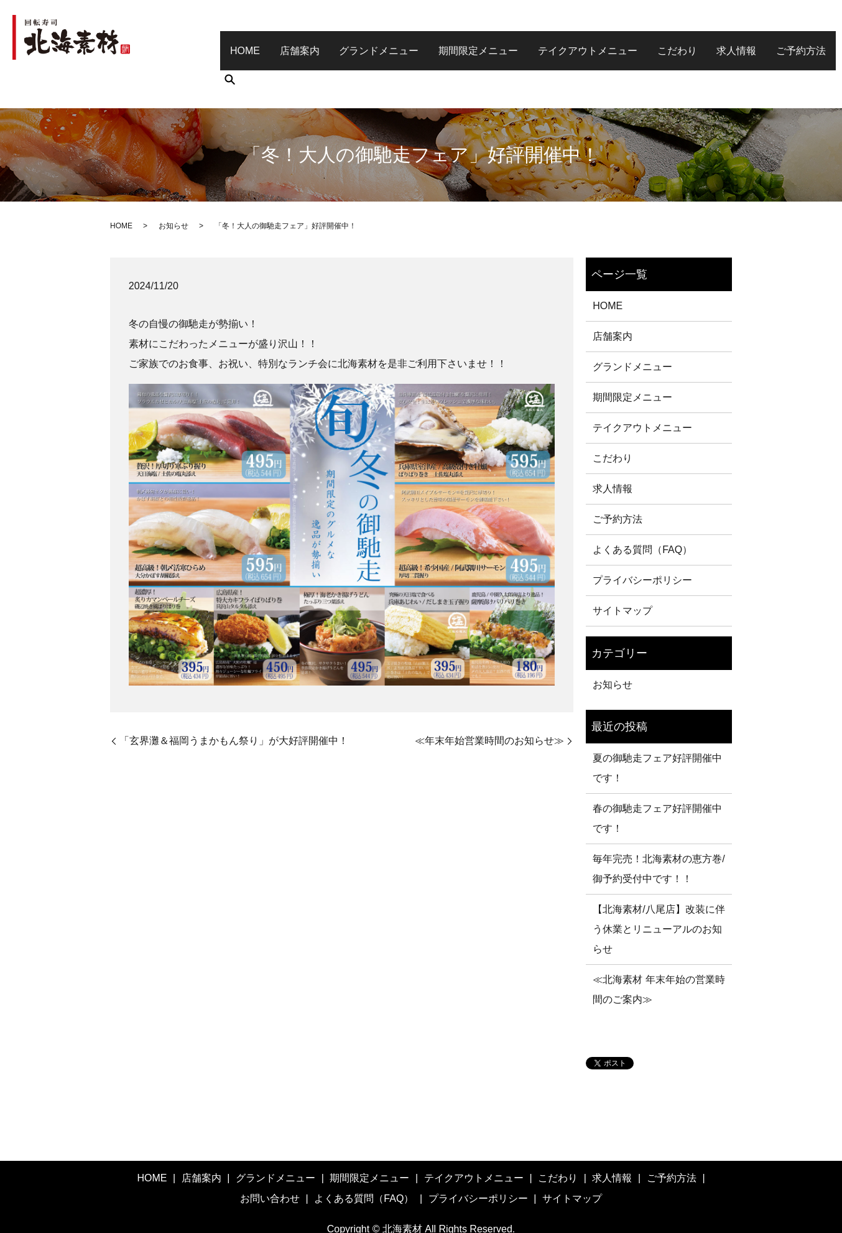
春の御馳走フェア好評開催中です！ (657, 782)
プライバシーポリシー (642, 544)
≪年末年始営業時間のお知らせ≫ (489, 704)
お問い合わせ (270, 1162)
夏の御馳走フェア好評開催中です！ (657, 732)
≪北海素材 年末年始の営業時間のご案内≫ (658, 953)
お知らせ (173, 189)
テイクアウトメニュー (570, 41)
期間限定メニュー (465, 41)
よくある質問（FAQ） (642, 513)
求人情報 (711, 41)
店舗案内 (293, 41)
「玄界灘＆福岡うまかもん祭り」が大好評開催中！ (233, 704)
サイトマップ (622, 574)
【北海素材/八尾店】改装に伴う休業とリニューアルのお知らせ (658, 893)
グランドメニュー (369, 41)
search (814, 42)
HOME (243, 41)
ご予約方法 (772, 41)
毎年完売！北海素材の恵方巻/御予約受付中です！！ (658, 832)
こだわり (656, 41)
